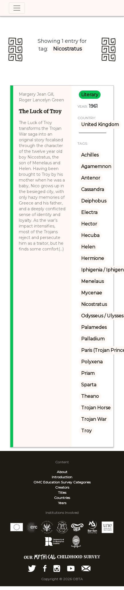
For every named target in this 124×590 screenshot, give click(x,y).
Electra (89, 212)
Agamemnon (96, 166)
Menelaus (92, 281)
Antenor (90, 178)
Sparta (88, 384)
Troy (86, 430)
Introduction (62, 477)
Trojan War (94, 419)
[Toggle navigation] (17, 8)
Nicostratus (94, 304)
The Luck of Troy (40, 111)
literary (89, 94)
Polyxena (92, 362)
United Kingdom (100, 124)
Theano (90, 396)
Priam (88, 373)
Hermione (92, 258)
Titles (62, 492)
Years (62, 503)
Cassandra (92, 189)
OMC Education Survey (52, 482)
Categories (82, 482)
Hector (89, 224)
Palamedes (94, 327)
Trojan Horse (96, 407)
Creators (62, 487)
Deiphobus (93, 201)
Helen (88, 247)
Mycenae (91, 293)
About (62, 472)
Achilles (90, 155)
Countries (62, 497)
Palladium (93, 339)
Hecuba (90, 235)
